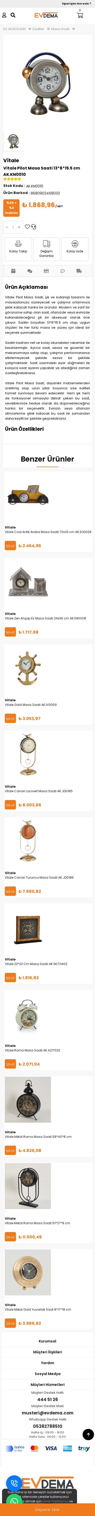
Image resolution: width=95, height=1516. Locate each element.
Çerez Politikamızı (55, 1501)
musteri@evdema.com (47, 1413)
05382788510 (47, 1426)
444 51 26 (47, 1399)
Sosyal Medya (48, 1373)
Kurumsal (47, 1341)
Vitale (11, 160)
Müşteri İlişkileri (47, 1352)
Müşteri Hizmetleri (48, 1384)
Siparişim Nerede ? (76, 4)
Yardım (47, 1362)
